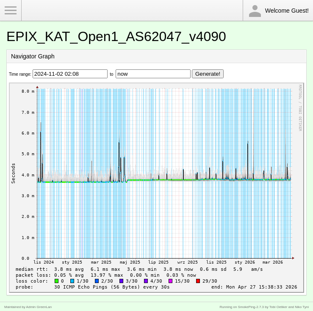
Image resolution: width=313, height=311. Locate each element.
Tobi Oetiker (278, 307)
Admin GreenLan (39, 307)
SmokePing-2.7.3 (251, 307)
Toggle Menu (10, 10)
